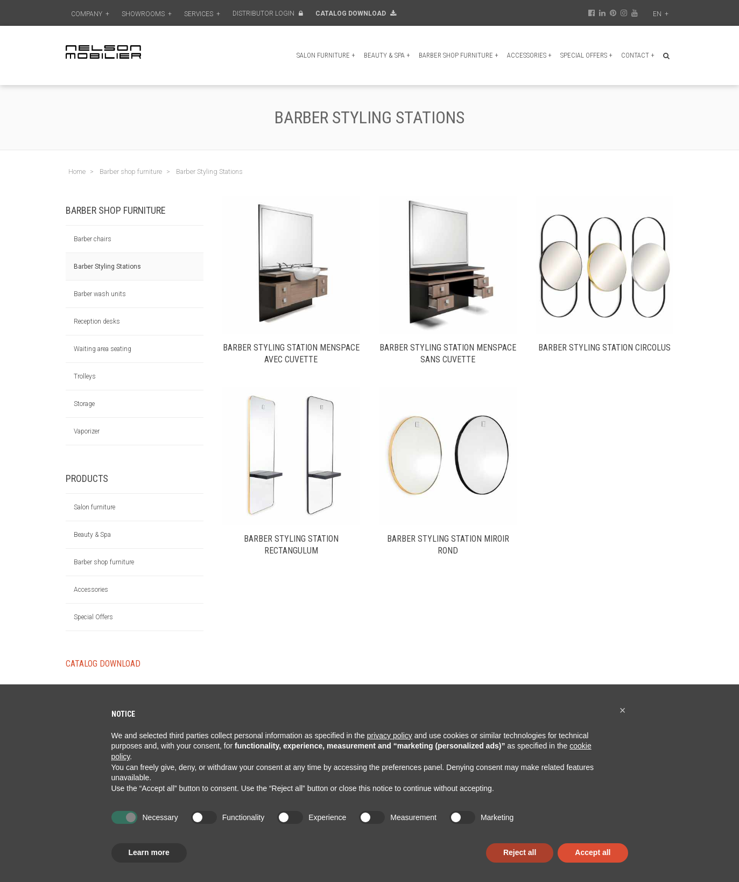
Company (90, 14)
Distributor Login (268, 13)
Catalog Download (355, 13)
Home (77, 171)
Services (202, 14)
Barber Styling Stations (107, 266)
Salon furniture (326, 55)
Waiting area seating (102, 349)
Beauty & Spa (387, 55)
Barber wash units (100, 294)
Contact (637, 55)
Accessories (529, 55)
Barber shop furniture (458, 55)
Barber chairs (92, 239)
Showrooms (147, 14)
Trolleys (85, 376)
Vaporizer (87, 431)
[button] (622, 710)
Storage (84, 404)
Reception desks (97, 321)
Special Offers (586, 55)
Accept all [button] (592, 852)
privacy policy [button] (389, 735)
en (660, 14)
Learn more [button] (149, 852)
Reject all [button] (519, 852)
